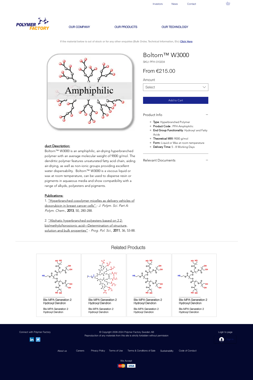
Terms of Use (116, 350)
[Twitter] (38, 339)
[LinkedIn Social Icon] (32, 339)
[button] (229, 3)
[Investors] (157, 4)
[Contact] (191, 4)
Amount (149, 80)
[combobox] (175, 87)
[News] (174, 4)
